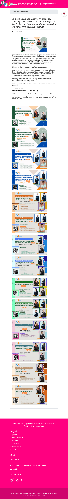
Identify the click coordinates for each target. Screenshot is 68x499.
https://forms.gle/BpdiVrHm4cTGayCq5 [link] (25, 90)
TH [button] (64, 13)
